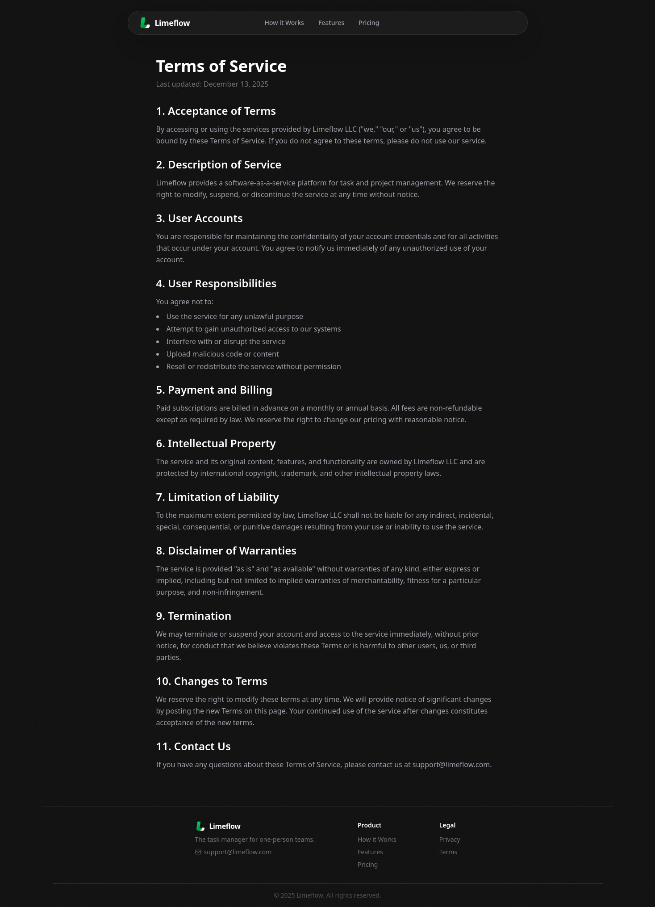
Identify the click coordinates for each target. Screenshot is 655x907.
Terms (448, 852)
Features (331, 22)
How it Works (284, 22)
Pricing (369, 22)
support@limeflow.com (233, 852)
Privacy (449, 839)
